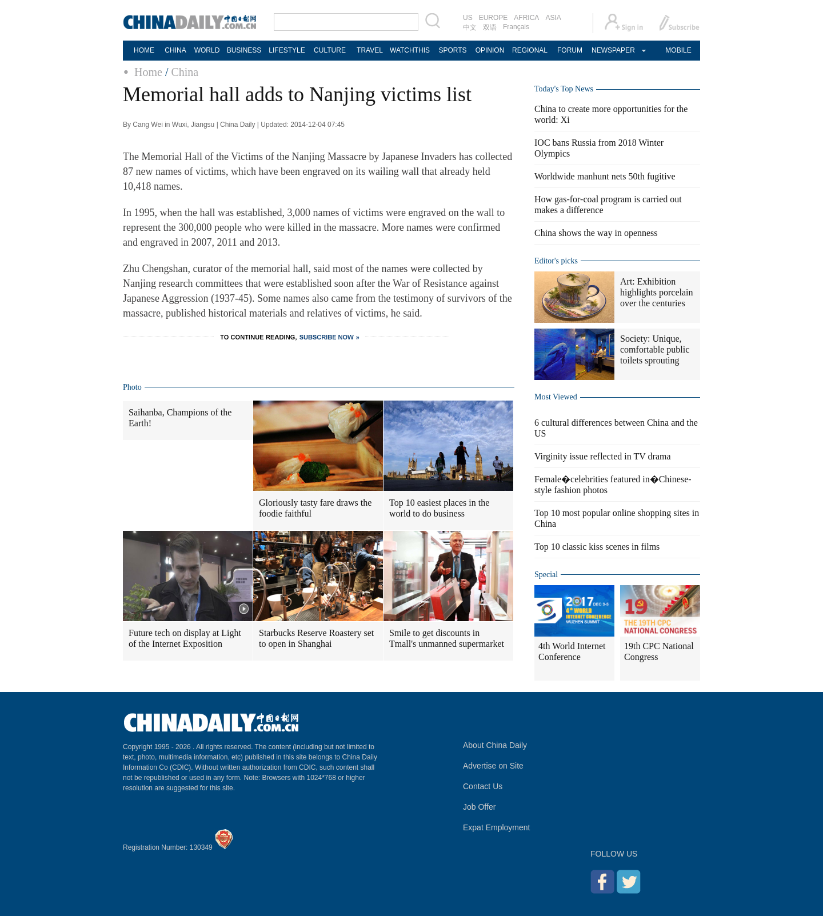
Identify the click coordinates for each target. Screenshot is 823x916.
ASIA (553, 18)
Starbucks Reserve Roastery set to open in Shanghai (316, 638)
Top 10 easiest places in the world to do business (439, 508)
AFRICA (526, 18)
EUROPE (493, 18)
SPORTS (452, 50)
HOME (144, 50)
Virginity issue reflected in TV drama (602, 456)
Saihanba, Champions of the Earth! (180, 417)
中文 (470, 27)
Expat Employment (496, 827)
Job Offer (479, 806)
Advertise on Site (493, 765)
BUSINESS (244, 50)
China (184, 72)
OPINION (490, 50)
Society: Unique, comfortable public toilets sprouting (654, 349)
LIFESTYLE (287, 50)
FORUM (569, 50)
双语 (490, 27)
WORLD (207, 50)
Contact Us (482, 786)
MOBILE (678, 50)
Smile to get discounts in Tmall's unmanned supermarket (446, 638)
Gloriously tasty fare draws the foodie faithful (315, 508)
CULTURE (330, 50)
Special (546, 574)
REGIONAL (530, 50)
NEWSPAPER (613, 50)
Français (516, 27)
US (468, 18)
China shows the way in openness (596, 233)
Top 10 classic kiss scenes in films (597, 546)
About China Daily (495, 745)
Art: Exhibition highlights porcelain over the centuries (656, 292)
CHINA (175, 50)
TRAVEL (370, 50)
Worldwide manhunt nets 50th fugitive (605, 176)
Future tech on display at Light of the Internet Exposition (185, 638)
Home (148, 72)
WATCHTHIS (410, 50)
